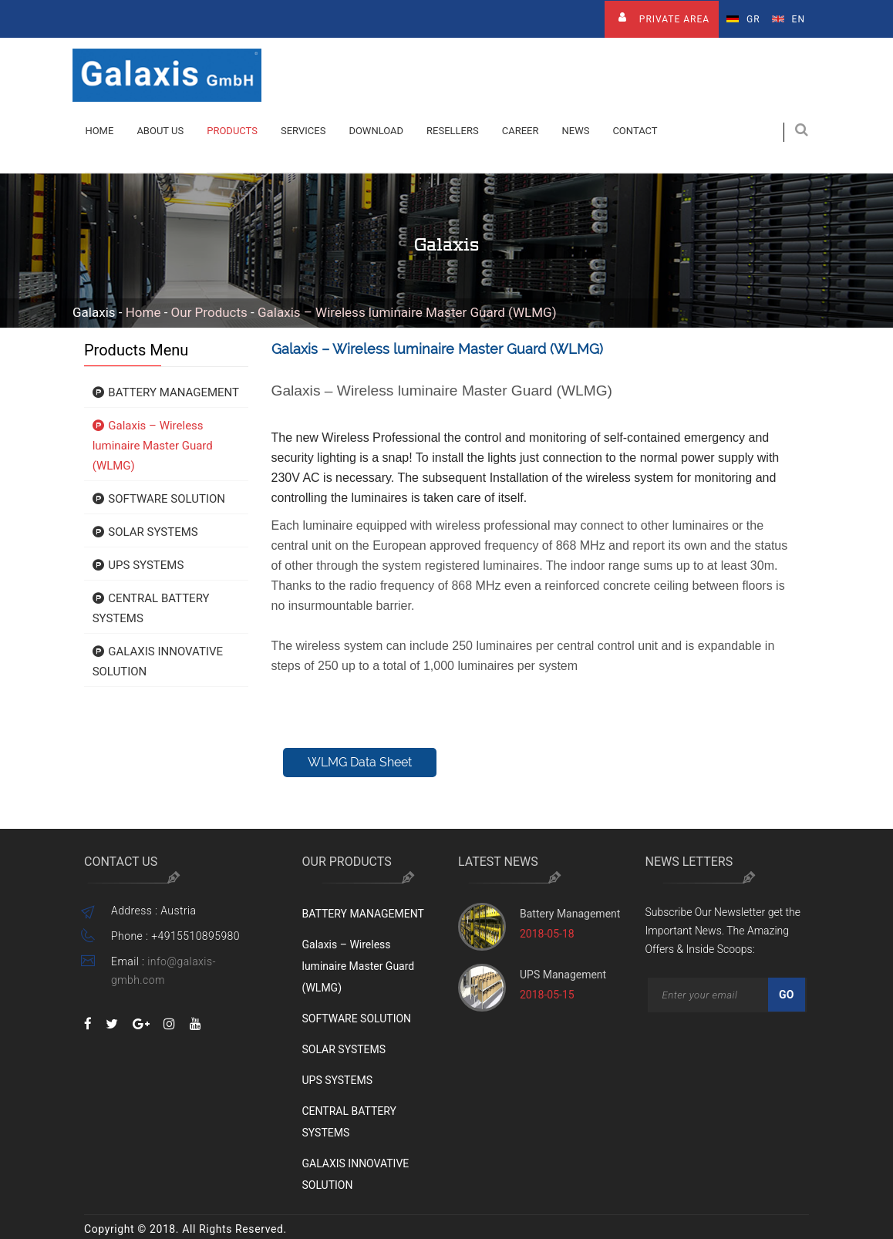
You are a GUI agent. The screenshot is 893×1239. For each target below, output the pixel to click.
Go (786, 994)
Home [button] (99, 130)
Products (232, 130)
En (788, 19)
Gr (743, 19)
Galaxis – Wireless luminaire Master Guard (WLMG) (407, 312)
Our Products (209, 312)
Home (143, 312)
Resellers (452, 130)
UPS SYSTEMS (138, 565)
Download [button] (376, 130)
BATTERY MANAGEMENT (166, 392)
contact (634, 130)
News (575, 130)
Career (520, 130)
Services (303, 130)
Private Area (661, 17)
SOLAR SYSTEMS (145, 532)
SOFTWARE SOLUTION (159, 499)
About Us (160, 130)
